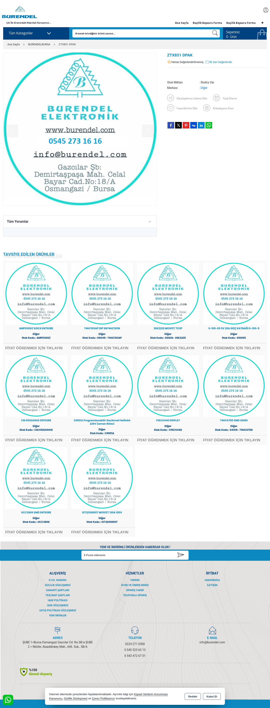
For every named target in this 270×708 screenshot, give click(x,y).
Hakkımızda (212, 580)
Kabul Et (212, 696)
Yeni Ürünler (57, 615)
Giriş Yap (264, 10)
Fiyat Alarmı (225, 97)
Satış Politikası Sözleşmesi (57, 610)
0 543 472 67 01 (135, 655)
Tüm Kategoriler (30, 33)
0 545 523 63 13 (135, 650)
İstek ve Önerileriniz (135, 585)
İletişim (212, 585)
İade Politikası (58, 600)
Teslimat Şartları (57, 595)
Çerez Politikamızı (103, 698)
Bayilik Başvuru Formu (207, 23)
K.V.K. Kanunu (57, 580)
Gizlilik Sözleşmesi (57, 585)
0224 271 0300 (135, 644)
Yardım (134, 580)
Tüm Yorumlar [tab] (17, 221)
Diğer (204, 88)
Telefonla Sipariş (135, 595)
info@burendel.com (212, 642)
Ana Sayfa (182, 23)
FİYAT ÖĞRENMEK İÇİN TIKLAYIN (33, 348)
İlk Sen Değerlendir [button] (218, 62)
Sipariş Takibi (135, 590)
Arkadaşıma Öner (218, 107)
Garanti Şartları (57, 590)
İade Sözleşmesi (57, 605)
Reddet (192, 696)
